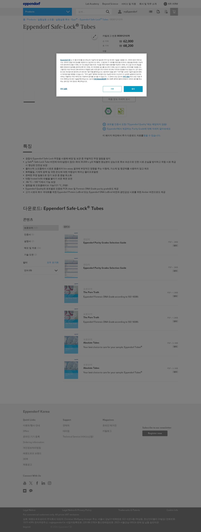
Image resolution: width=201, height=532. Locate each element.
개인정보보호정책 (100, 79)
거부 (112, 89)
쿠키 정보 (126, 77)
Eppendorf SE (65, 60)
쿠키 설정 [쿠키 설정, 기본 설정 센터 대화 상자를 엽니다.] (63, 89)
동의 (133, 89)
